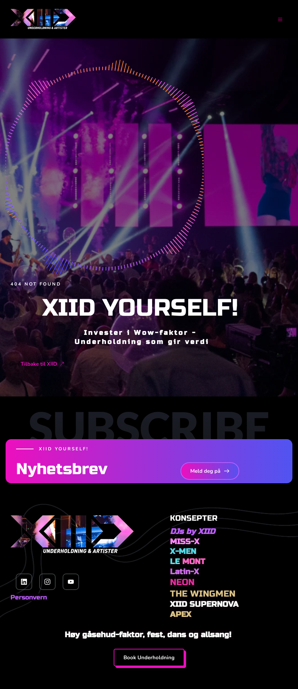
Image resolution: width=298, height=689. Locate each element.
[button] (276, 19)
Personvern (28, 597)
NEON (183, 582)
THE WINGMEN (202, 594)
